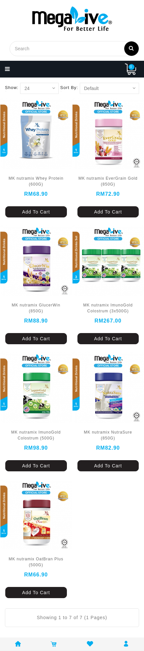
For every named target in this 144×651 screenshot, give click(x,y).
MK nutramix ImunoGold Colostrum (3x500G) (108, 308)
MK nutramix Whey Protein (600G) (36, 181)
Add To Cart (36, 211)
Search (131, 48)
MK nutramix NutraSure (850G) (108, 435)
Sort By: (69, 87)
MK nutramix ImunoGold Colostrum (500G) (36, 435)
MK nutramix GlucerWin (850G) (36, 308)
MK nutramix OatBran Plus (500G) (36, 562)
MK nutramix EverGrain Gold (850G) (107, 181)
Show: (11, 87)
